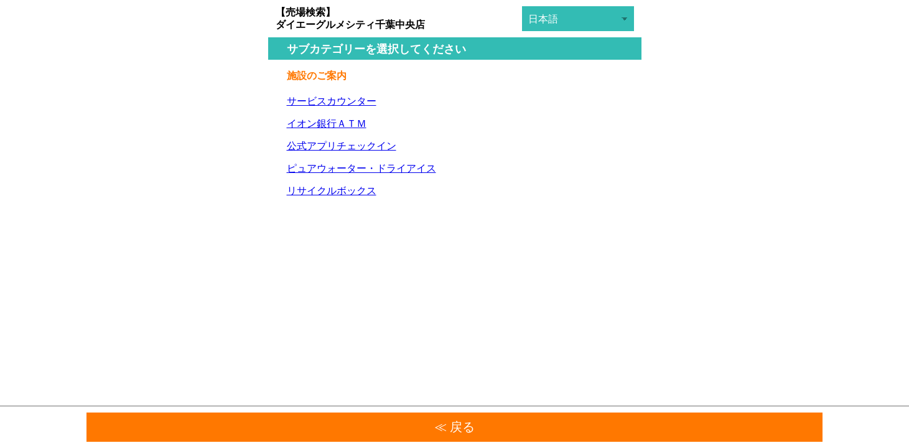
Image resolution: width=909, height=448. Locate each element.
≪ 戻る (454, 427)
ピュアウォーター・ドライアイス (361, 168)
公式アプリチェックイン (341, 146)
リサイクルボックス (331, 190)
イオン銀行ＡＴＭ (326, 123)
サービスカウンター (331, 101)
